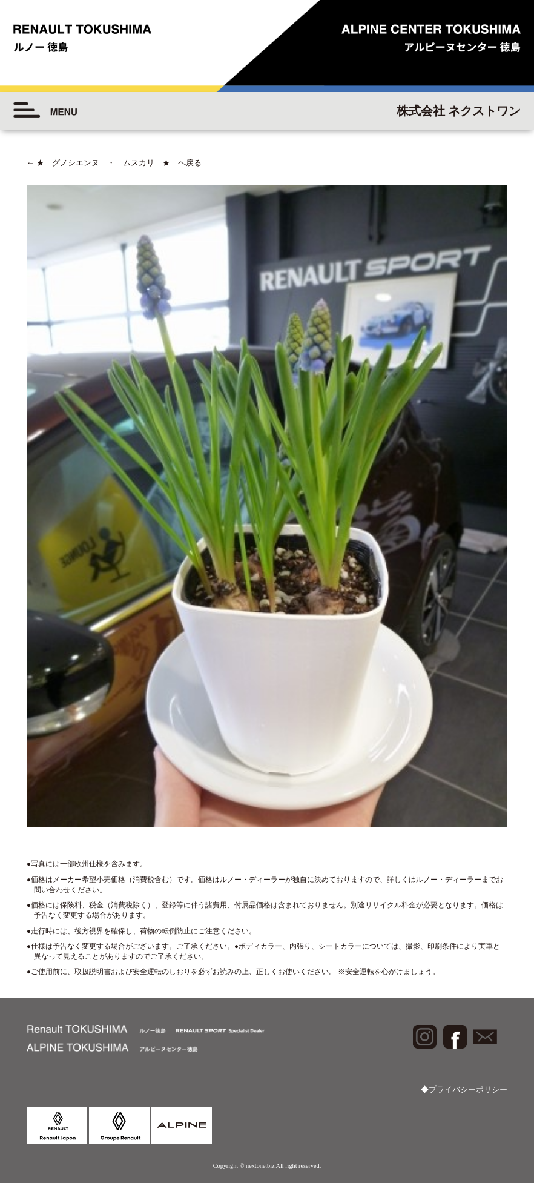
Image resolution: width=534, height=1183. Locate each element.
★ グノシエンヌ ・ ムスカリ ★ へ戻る (114, 163)
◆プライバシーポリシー (464, 1089)
